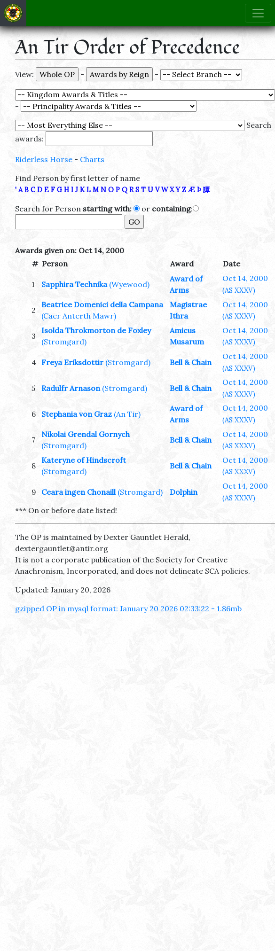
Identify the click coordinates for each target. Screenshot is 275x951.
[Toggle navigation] (258, 13)
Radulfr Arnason (70, 388)
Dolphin (183, 492)
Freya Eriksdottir (73, 362)
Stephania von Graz (76, 414)
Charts (92, 159)
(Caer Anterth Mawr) (78, 315)
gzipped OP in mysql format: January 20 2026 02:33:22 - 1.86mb (128, 608)
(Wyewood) (129, 284)
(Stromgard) (63, 341)
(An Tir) (127, 414)
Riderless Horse (43, 159)
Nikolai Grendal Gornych (85, 434)
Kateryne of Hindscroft (83, 460)
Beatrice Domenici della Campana (102, 304)
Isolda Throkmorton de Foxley (96, 330)
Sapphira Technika (74, 284)
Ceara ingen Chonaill (78, 492)
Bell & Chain (191, 362)
